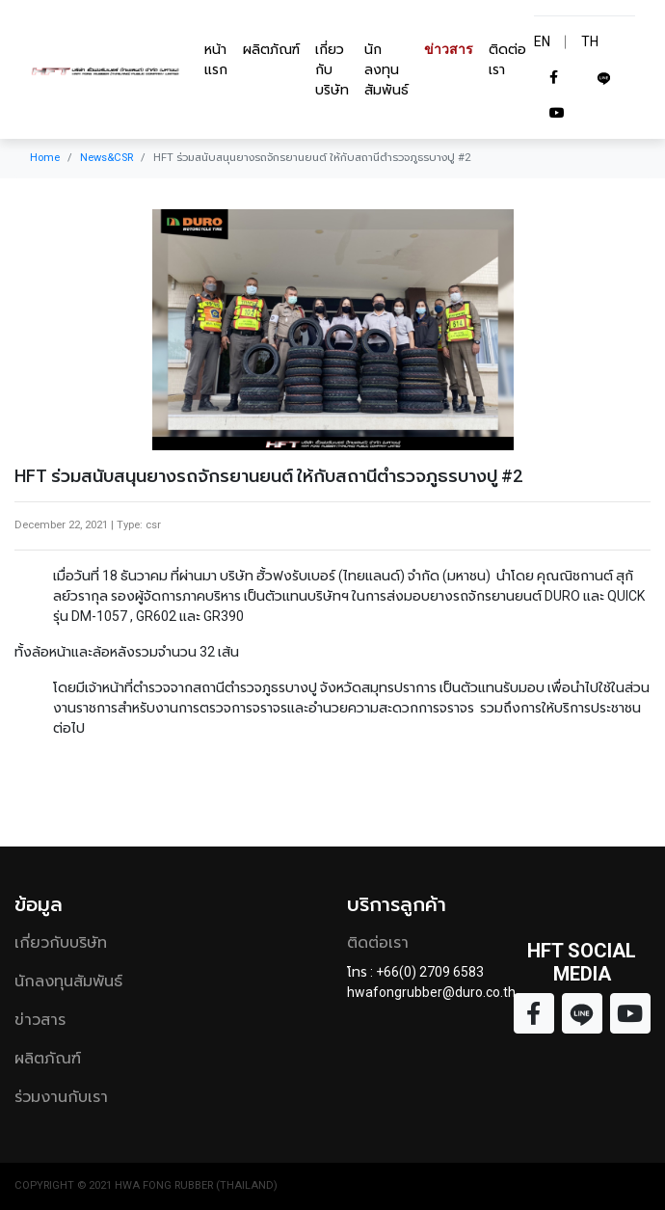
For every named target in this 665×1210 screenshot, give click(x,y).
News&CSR (106, 157)
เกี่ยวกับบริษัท (332, 69)
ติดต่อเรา (507, 59)
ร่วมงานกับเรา (61, 1097)
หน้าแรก (215, 59)
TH (589, 41)
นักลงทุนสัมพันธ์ (386, 69)
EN (542, 41)
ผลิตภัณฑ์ (271, 49)
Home (45, 157)
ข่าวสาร (448, 49)
